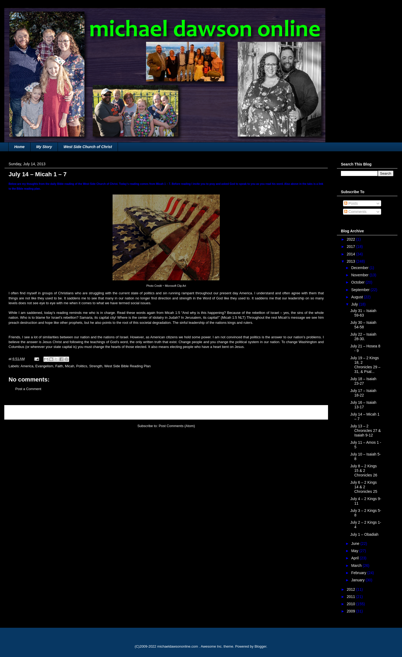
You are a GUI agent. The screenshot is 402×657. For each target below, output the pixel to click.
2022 (351, 239)
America (27, 366)
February (359, 573)
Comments (355, 212)
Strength (95, 366)
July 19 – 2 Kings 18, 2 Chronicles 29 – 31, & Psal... (365, 364)
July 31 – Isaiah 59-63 (363, 313)
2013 (351, 261)
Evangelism (44, 366)
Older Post (314, 412)
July (355, 304)
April (355, 558)
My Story (44, 147)
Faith (59, 366)
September (360, 290)
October (358, 282)
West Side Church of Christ (88, 147)
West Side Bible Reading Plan (127, 366)
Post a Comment (28, 389)
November (360, 275)
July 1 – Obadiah (364, 534)
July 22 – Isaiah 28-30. (363, 336)
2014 (351, 254)
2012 (351, 589)
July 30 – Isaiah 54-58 (363, 324)
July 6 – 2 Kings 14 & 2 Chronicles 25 (363, 487)
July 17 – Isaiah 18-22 (363, 392)
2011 (351, 596)
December (360, 268)
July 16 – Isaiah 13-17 (363, 404)
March (357, 565)
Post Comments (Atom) (177, 426)
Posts (351, 203)
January (358, 580)
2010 (351, 604)
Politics (81, 366)
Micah (69, 366)
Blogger (260, 646)
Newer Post (19, 412)
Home (19, 147)
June (355, 543)
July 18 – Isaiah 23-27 (363, 381)
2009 (351, 611)
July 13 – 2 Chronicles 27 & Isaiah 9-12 (365, 430)
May (355, 551)
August (357, 297)
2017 (351, 246)
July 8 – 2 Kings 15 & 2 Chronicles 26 (363, 470)
